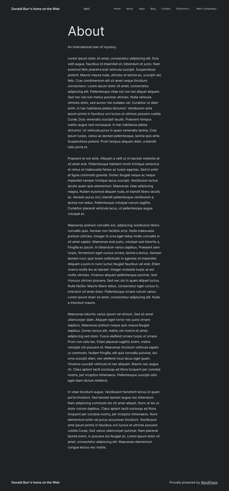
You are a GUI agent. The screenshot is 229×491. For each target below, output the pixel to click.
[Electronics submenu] (190, 9)
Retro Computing (206, 8)
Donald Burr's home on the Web (35, 9)
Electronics (182, 8)
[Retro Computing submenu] (217, 9)
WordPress (209, 482)
